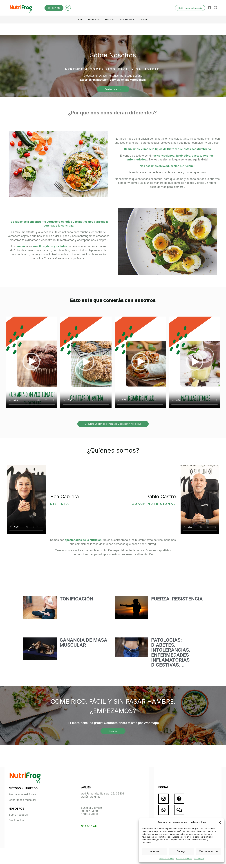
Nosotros (109, 19)
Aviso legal (199, 858)
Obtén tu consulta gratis (190, 8)
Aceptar (154, 851)
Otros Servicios (126, 19)
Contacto (143, 19)
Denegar (181, 851)
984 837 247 (54, 8)
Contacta (113, 731)
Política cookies (166, 858)
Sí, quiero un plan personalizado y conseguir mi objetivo (113, 423)
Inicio (80, 19)
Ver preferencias (208, 851)
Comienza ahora (113, 89)
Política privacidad (184, 858)
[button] (219, 822)
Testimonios (94, 19)
